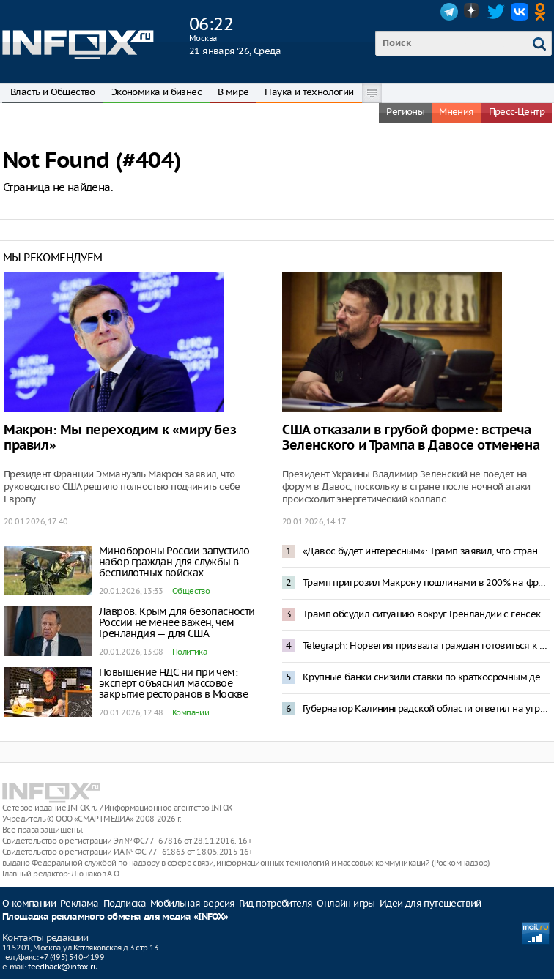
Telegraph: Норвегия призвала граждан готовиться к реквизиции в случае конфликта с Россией (426, 645)
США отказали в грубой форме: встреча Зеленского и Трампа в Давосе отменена (410, 438)
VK (519, 12)
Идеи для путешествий (430, 903)
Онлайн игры (345, 903)
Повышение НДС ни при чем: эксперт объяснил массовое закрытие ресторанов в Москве (173, 683)
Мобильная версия (192, 903)
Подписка (124, 903)
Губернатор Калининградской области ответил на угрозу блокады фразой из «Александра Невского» (426, 708)
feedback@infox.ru (62, 966)
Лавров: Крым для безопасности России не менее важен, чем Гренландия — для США (177, 622)
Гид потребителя (275, 903)
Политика (189, 652)
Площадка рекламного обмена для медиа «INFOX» (115, 917)
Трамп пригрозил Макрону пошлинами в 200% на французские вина (426, 582)
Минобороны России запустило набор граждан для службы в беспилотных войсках (174, 561)
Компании (190, 712)
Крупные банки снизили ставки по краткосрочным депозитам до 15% (426, 676)
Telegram (449, 12)
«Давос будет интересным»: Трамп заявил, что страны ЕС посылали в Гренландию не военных (426, 551)
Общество (191, 591)
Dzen (472, 12)
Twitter (496, 12)
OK (543, 12)
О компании (29, 903)
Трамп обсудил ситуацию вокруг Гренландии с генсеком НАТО (426, 613)
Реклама (79, 903)
